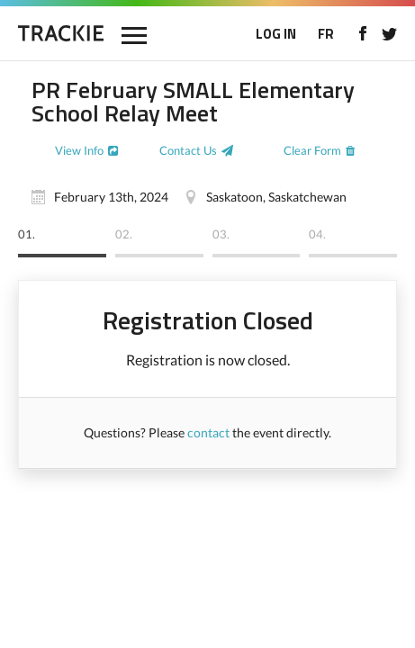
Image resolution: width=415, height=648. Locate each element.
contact (208, 432)
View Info (79, 150)
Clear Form (312, 150)
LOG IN (276, 33)
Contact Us (188, 150)
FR (326, 33)
